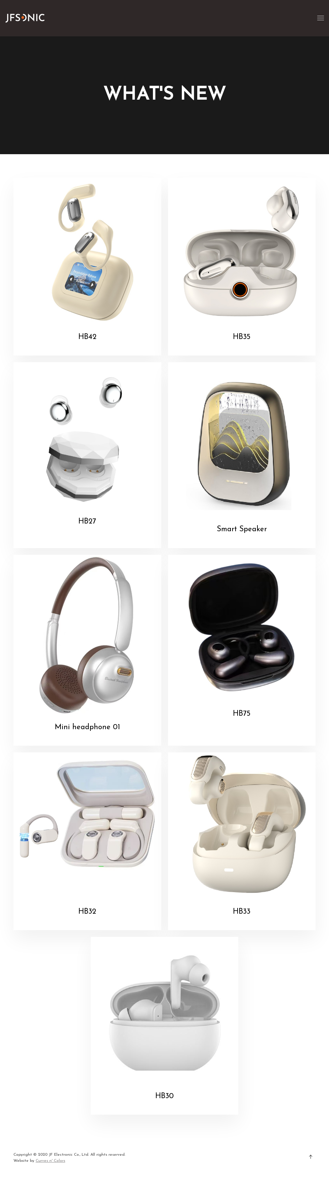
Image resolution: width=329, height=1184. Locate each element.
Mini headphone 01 (87, 727)
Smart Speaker (242, 529)
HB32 (87, 912)
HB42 (87, 337)
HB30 (164, 1096)
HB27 (87, 522)
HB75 (241, 714)
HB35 (241, 337)
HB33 (241, 912)
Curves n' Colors (50, 1161)
